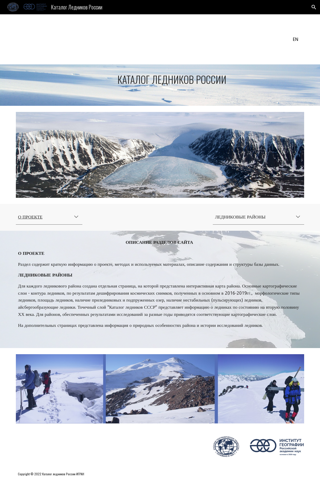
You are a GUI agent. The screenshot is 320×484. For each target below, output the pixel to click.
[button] (314, 7)
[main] (160, 85)
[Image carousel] (160, 155)
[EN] (295, 39)
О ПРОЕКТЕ (30, 217)
